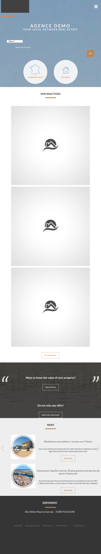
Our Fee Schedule (61, 525)
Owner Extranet (78, 525)
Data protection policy (32, 525)
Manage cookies (47, 525)
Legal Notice (18, 525)
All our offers (50, 355)
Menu (96, 6)
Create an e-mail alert (51, 415)
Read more (68, 458)
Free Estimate (50, 387)
